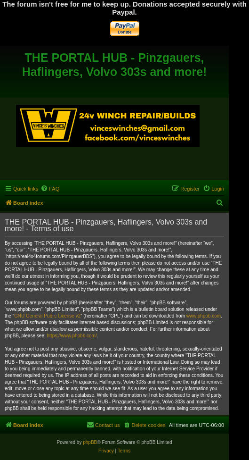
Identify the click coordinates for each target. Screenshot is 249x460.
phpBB (90, 442)
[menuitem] (49, 188)
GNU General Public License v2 (47, 315)
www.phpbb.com (203, 315)
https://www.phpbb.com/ (72, 335)
